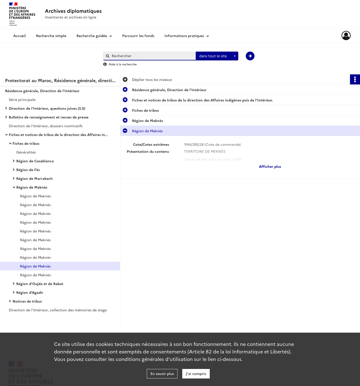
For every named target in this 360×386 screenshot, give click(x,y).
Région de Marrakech (34, 178)
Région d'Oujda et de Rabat (39, 283)
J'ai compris (196, 373)
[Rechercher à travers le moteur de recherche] (152, 55)
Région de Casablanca (35, 160)
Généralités (26, 152)
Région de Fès (28, 169)
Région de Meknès (31, 187)
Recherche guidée (91, 35)
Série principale (22, 99)
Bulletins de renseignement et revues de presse (48, 116)
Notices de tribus (27, 301)
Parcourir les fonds (138, 35)
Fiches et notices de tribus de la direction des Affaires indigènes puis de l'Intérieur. (59, 134)
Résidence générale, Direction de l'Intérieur (42, 90)
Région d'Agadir (29, 292)
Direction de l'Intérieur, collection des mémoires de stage (58, 309)
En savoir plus (162, 373)
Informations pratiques (184, 35)
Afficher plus (270, 166)
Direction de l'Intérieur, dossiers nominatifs (45, 125)
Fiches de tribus (25, 143)
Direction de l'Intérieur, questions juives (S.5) (47, 108)
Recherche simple (51, 35)
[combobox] (217, 56)
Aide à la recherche (123, 64)
